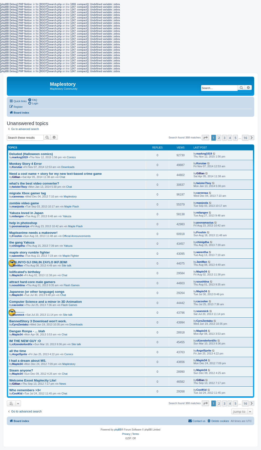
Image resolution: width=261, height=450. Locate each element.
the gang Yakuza (21, 242)
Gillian (16, 177)
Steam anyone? (21, 370)
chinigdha (18, 245)
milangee (18, 216)
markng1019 (20, 157)
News (62, 383)
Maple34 (17, 275)
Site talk (66, 265)
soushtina (18, 285)
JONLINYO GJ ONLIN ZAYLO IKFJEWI (38, 262)
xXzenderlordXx (22, 344)
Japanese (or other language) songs (36, 291)
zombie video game (24, 203)
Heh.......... (16, 311)
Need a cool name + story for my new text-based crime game (55, 174)
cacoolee (18, 304)
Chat (62, 177)
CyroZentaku (20, 324)
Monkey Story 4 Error (25, 164)
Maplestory (70, 196)
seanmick (18, 314)
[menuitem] (32, 99)
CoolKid (17, 393)
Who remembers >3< (25, 390)
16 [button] (245, 138)
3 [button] (224, 138)
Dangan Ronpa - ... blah (27, 331)
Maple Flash (71, 206)
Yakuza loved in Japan (26, 213)
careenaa (18, 196)
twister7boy (19, 186)
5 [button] (235, 138)
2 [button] (219, 138)
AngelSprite (19, 354)
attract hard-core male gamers (32, 282)
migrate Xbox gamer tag (27, 193)
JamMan (17, 265)
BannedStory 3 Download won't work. (38, 321)
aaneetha (18, 255)
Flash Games (71, 285)
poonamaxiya (20, 226)
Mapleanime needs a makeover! (33, 233)
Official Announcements (76, 236)
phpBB (118, 429)
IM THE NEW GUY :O (25, 341)
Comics (71, 157)
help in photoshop (23, 223)
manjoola (18, 206)
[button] (205, 137)
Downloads (67, 167)
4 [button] (230, 138)
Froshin (17, 236)
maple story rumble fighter (29, 252)
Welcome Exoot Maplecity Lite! (32, 380)
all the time (17, 351)
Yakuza (67, 216)
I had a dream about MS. (27, 360)
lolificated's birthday (24, 272)
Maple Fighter (71, 255)
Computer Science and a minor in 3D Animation (45, 301)
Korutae (17, 167)
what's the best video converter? (34, 183)
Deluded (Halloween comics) (31, 154)
